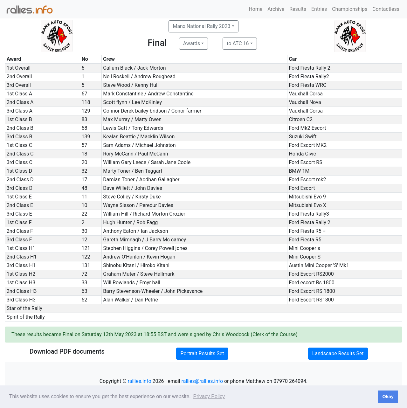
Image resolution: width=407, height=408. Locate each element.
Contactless (385, 9)
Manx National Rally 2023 (201, 26)
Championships (349, 9)
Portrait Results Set (202, 353)
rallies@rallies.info (202, 381)
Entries (319, 9)
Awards (191, 43)
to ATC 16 (238, 43)
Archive (275, 9)
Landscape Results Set (338, 353)
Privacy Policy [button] (209, 396)
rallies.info (139, 381)
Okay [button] (387, 396)
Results (297, 9)
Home (255, 9)
